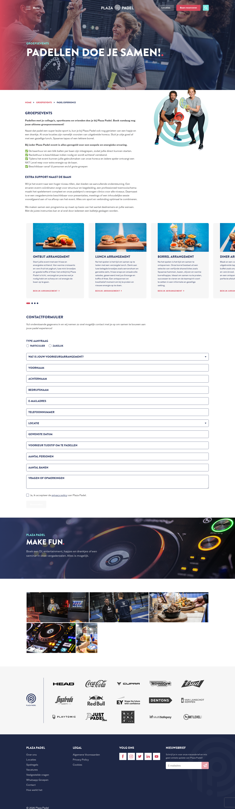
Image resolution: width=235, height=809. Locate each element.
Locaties (31, 759)
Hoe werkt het (34, 789)
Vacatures (32, 769)
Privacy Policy (81, 759)
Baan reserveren (188, 7)
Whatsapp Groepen (37, 779)
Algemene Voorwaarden (86, 754)
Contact (31, 784)
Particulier (37, 346)
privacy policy (59, 495)
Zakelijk (58, 346)
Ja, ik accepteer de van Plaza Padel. (58, 495)
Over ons (31, 754)
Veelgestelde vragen (37, 774)
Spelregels (32, 764)
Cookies (77, 764)
